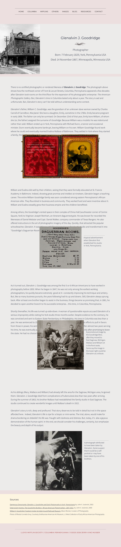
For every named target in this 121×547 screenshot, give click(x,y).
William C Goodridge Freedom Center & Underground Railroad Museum (35, 511)
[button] (44, 11)
